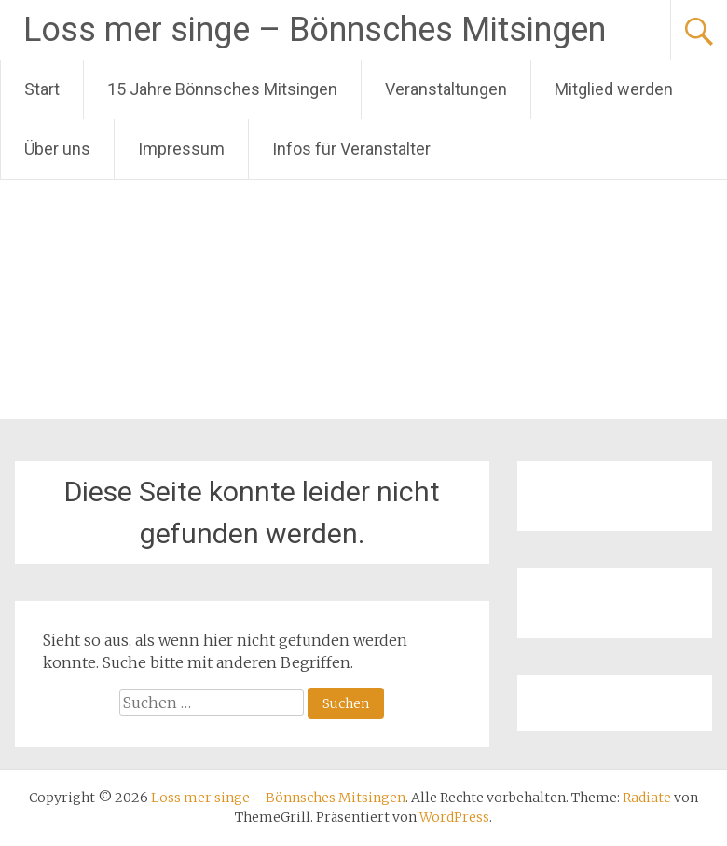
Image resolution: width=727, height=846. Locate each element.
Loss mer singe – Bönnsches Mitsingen (314, 29)
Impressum (181, 148)
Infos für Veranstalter (351, 148)
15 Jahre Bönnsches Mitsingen (222, 89)
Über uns (57, 148)
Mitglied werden (614, 89)
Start (42, 89)
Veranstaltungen (446, 89)
